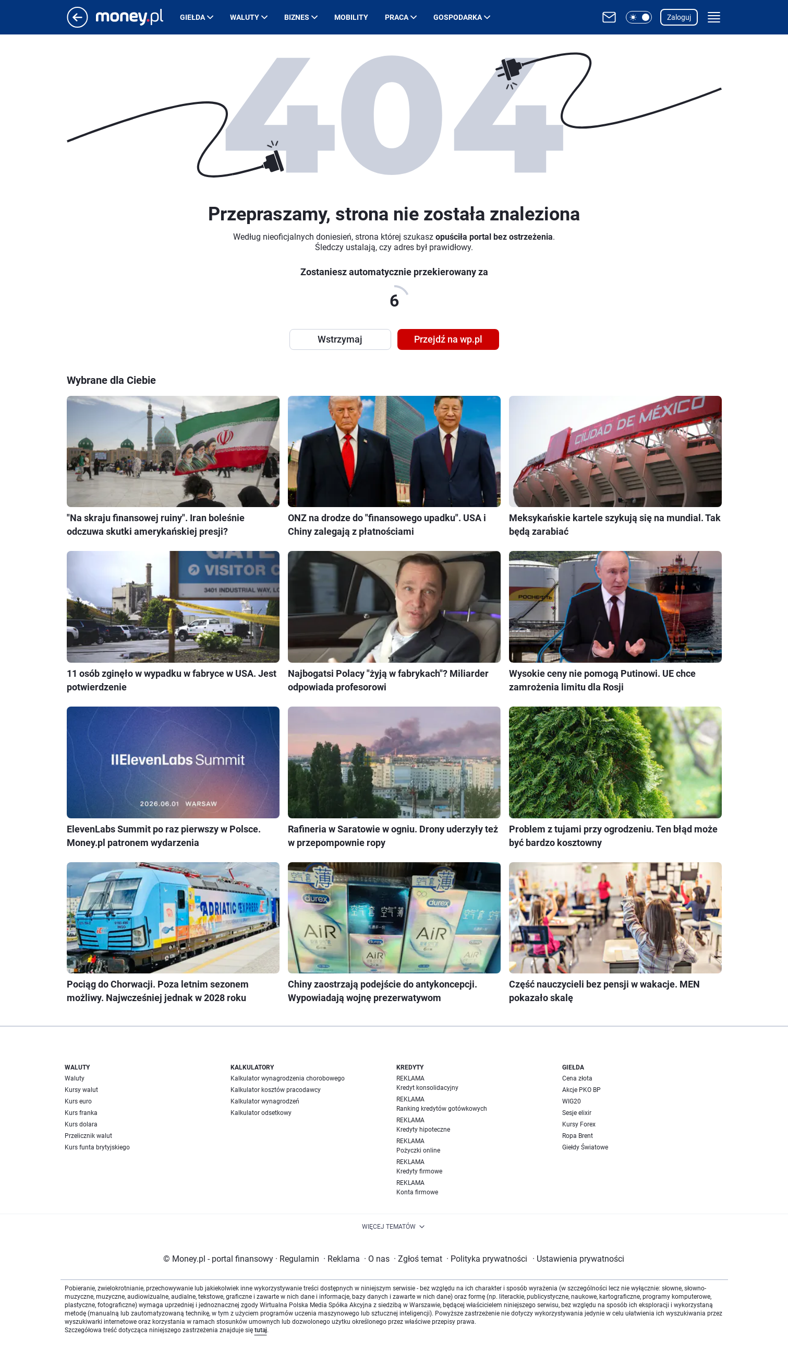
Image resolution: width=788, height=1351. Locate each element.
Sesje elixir (576, 1113)
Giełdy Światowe (585, 1147)
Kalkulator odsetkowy (261, 1113)
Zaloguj (679, 17)
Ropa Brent (577, 1135)
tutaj (260, 1330)
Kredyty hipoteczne (423, 1129)
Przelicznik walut (88, 1135)
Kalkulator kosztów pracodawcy (276, 1090)
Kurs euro (78, 1101)
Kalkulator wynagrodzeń (265, 1101)
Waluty (244, 17)
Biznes (296, 17)
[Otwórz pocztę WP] (609, 17)
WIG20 (571, 1101)
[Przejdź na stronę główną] (77, 25)
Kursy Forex (579, 1124)
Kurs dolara (81, 1124)
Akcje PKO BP (581, 1090)
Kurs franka (81, 1113)
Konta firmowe (417, 1192)
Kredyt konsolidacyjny (427, 1087)
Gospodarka (457, 17)
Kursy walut (81, 1090)
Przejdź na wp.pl (448, 339)
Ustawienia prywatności (578, 1259)
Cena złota (577, 1078)
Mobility (351, 17)
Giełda (192, 17)
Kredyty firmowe (419, 1171)
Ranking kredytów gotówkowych (441, 1108)
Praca (396, 17)
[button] (639, 17)
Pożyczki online (418, 1150)
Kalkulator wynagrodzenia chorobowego (288, 1078)
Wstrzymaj (340, 339)
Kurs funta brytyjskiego (97, 1147)
